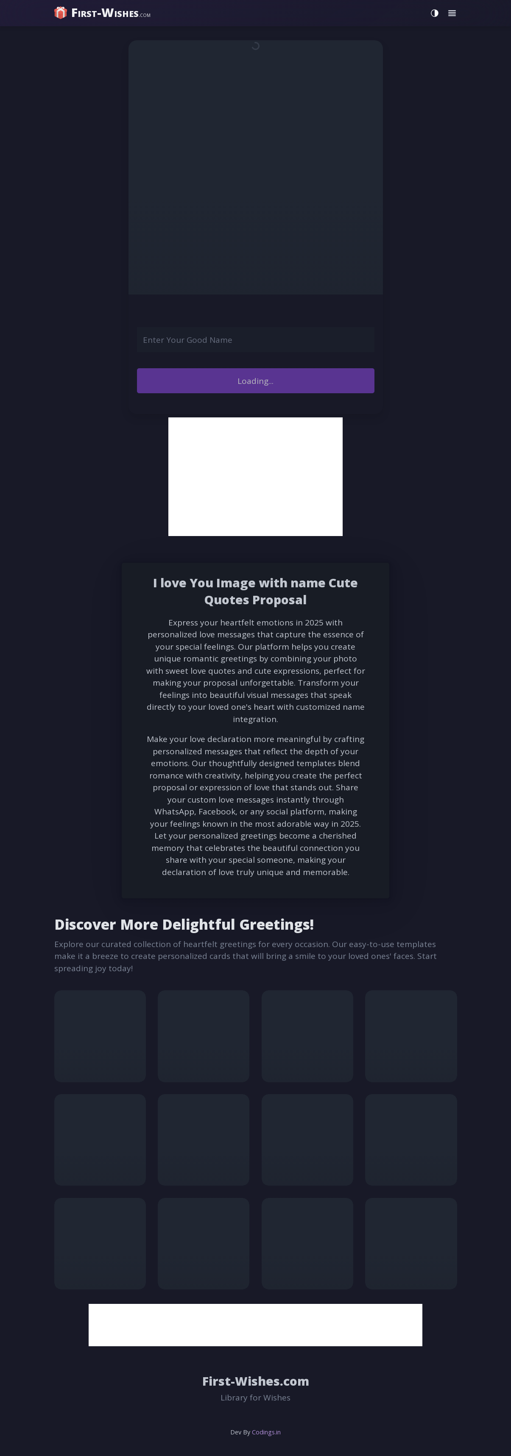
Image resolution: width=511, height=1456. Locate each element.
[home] (103, 12)
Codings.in (266, 1432)
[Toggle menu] (452, 13)
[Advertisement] (255, 476)
